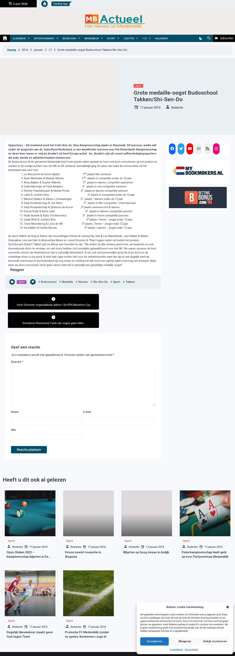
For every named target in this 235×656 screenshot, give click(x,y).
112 (144, 38)
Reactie (17, 347)
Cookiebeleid (176, 649)
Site (13, 415)
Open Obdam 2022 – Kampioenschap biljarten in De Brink (27, 542)
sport (116, 282)
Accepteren (154, 641)
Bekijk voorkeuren (215, 641)
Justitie (129, 38)
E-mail (87, 397)
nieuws (83, 282)
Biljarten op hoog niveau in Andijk (146, 538)
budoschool (49, 282)
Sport (111, 38)
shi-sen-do (100, 282)
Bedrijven (69, 38)
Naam (15, 397)
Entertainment (44, 38)
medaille (67, 282)
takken (130, 282)
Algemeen (19, 38)
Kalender (161, 38)
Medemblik (91, 38)
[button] (227, 607)
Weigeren (185, 641)
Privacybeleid (191, 649)
